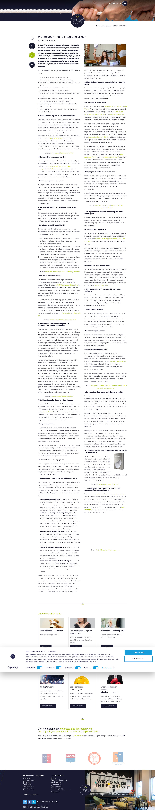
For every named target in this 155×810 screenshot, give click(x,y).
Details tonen (107, 806)
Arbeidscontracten (29, 780)
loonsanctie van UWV (101, 285)
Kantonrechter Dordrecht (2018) (98, 137)
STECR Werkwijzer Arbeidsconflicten (67, 285)
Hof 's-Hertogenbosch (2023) (110, 157)
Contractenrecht (56, 784)
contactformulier (78, 736)
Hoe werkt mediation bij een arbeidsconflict (62, 320)
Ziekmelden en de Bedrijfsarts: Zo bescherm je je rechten (62, 272)
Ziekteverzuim (27, 782)
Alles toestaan (138, 790)
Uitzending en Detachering (59, 780)
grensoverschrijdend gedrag (53, 138)
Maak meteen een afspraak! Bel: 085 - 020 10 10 (111, 26)
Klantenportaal (115, 3)
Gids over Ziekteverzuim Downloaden (108, 484)
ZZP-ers (53, 778)
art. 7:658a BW (47, 412)
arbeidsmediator (118, 494)
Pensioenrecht (27, 784)
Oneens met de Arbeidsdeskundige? (62, 396)
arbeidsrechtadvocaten (104, 494)
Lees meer (45, 647)
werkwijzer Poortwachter (116, 114)
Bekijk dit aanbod (47, 705)
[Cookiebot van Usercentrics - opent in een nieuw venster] (12, 806)
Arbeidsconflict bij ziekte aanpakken (62, 153)
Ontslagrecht (27, 778)
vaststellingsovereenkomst (117, 361)
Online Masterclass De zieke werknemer (108, 550)
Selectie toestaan (138, 797)
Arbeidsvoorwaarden (57, 782)
